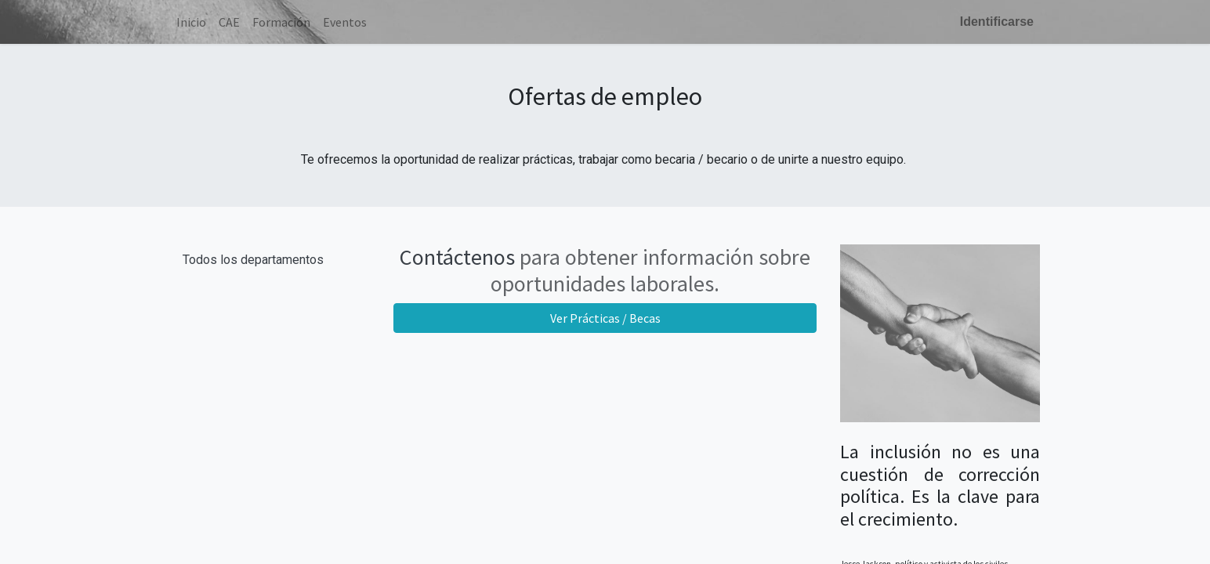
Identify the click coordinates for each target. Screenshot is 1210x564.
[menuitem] (191, 22)
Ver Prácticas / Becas (605, 318)
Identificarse (997, 21)
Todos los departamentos (253, 259)
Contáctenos (457, 257)
